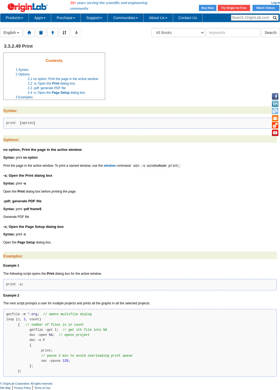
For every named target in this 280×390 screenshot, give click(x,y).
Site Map (5, 387)
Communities (125, 18)
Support (94, 18)
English (11, 32)
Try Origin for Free (234, 7)
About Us (158, 18)
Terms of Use (42, 387)
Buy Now (208, 7)
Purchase (66, 18)
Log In (275, 2)
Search (270, 32)
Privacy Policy (22, 387)
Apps (40, 18)
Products (14, 18)
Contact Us (187, 18)
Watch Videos (266, 7)
